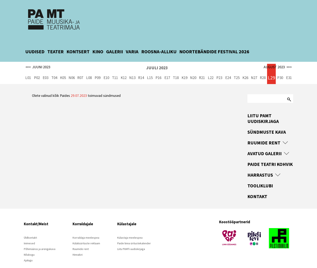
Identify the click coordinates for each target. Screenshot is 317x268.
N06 (72, 68)
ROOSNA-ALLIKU (158, 43)
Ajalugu (28, 251)
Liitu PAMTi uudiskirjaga (131, 240)
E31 (289, 68)
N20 (193, 68)
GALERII (114, 43)
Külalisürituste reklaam (86, 234)
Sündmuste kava (266, 123)
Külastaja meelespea (130, 229)
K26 (245, 68)
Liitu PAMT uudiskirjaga (263, 109)
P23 (219, 68)
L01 (28, 68)
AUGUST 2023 (278, 58)
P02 (37, 68)
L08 (89, 68)
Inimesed (29, 234)
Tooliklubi (260, 177)
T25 (237, 68)
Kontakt (257, 188)
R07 (80, 68)
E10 (106, 68)
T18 (176, 68)
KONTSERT (78, 43)
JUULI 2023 (157, 59)
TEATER (55, 43)
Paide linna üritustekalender (134, 234)
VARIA (132, 43)
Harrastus (260, 166)
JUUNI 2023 (38, 58)
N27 (254, 68)
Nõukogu (29, 246)
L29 (271, 69)
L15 (150, 68)
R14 (141, 68)
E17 (167, 68)
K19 (184, 68)
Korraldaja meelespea (86, 229)
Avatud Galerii (264, 145)
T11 (115, 68)
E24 (228, 68)
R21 (202, 68)
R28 (263, 68)
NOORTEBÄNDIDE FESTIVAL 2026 (214, 43)
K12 (124, 68)
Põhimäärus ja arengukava (39, 240)
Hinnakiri (78, 246)
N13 (132, 68)
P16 (158, 68)
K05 (63, 68)
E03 (45, 68)
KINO (97, 43)
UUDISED (34, 43)
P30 (280, 68)
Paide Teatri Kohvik (270, 155)
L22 (210, 68)
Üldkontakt (30, 229)
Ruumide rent (263, 134)
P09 (97, 68)
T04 (54, 68)
